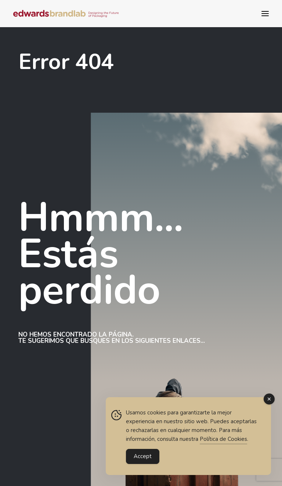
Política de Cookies (223, 439)
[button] (265, 13)
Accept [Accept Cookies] (143, 456)
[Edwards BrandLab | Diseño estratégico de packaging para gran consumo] (66, 13)
